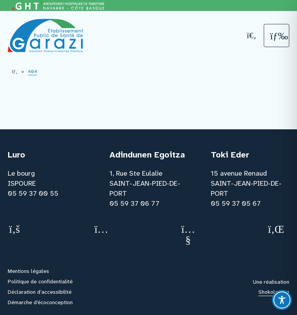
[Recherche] (252, 35)
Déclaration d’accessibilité (40, 291)
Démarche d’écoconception (40, 302)
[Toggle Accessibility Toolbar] (282, 300)
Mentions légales (28, 271)
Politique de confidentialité (40, 281)
